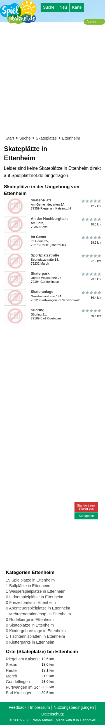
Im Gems (38, 237)
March (11, 676)
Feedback (17, 707)
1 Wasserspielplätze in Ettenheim (35, 591)
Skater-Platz (41, 200)
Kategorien (86, 515)
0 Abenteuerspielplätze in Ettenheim (38, 608)
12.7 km (91, 203)
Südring (38, 310)
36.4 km (91, 295)
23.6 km (91, 276)
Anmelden (94, 22)
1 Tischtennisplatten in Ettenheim (35, 636)
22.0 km (91, 258)
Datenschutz (52, 714)
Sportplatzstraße (45, 255)
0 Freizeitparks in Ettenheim (31, 602)
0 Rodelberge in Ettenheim (29, 619)
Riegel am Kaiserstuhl (25, 659)
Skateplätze (46, 138)
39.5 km (91, 313)
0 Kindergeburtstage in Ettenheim (36, 631)
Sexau (11, 664)
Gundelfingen (18, 681)
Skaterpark (40, 273)
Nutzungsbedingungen (73, 707)
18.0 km (91, 222)
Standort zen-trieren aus (86, 507)
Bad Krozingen (19, 693)
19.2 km (91, 240)
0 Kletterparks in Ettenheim (30, 642)
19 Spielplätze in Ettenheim (30, 580)
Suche (49, 7)
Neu (63, 7)
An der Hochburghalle (49, 218)
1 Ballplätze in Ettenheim (28, 585)
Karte (76, 7)
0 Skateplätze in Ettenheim (30, 625)
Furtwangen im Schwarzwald (31, 687)
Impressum (40, 707)
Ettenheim (71, 138)
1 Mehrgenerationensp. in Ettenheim (38, 614)
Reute (11, 670)
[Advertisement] (52, 80)
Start (10, 138)
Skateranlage (42, 291)
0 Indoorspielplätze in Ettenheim (34, 597)
